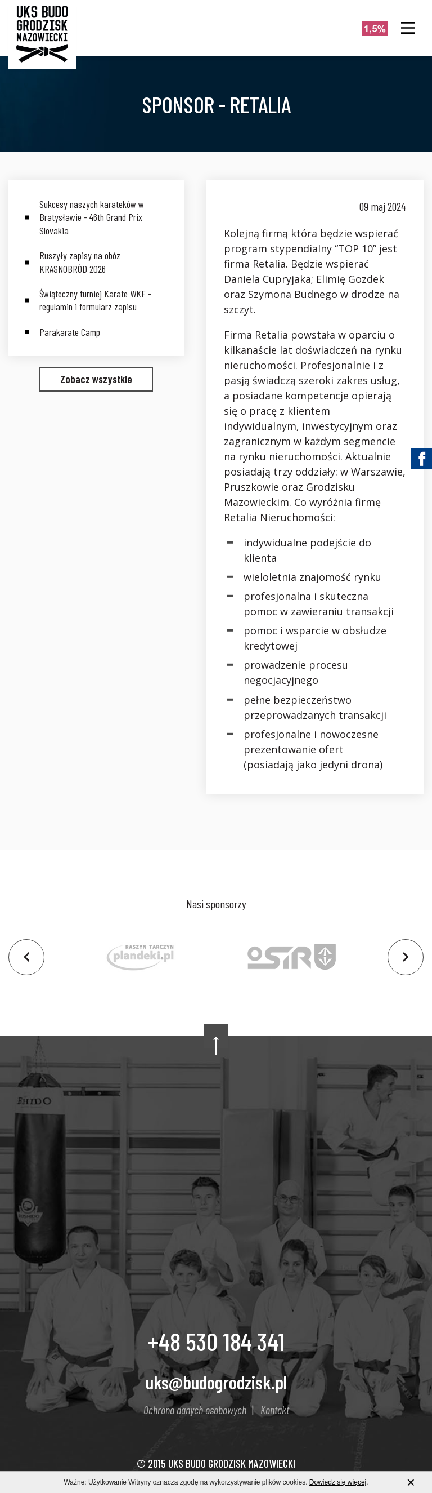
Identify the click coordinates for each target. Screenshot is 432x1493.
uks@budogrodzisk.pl (216, 1382)
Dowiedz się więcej (337, 1483)
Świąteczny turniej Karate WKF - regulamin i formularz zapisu (95, 300)
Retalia (271, 334)
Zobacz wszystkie (96, 378)
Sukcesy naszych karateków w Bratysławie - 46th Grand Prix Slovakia (91, 217)
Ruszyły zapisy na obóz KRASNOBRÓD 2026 (79, 261)
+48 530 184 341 (216, 1341)
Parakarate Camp (69, 332)
